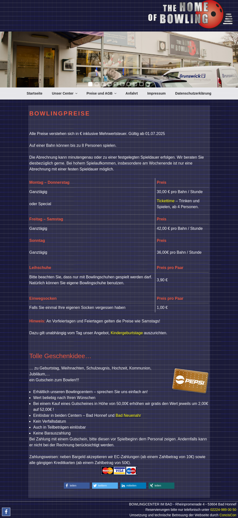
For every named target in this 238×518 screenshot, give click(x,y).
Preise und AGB (101, 93)
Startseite (34, 93)
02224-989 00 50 (223, 510)
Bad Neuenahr (128, 415)
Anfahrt (132, 93)
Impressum (156, 93)
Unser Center (65, 93)
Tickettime (165, 201)
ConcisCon (228, 515)
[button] (77, 486)
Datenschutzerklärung (193, 93)
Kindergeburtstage (127, 333)
